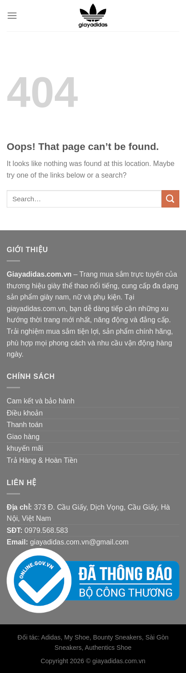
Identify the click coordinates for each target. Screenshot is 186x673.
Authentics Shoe (108, 647)
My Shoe (76, 637)
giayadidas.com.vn (119, 661)
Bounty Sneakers (117, 637)
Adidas (51, 637)
